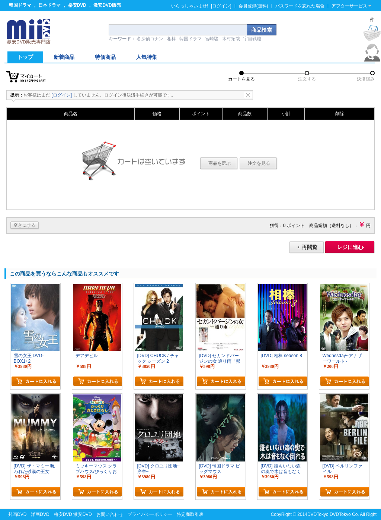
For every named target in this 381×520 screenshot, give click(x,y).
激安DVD (82, 514)
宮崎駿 (211, 38)
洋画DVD (40, 514)
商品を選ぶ (219, 163)
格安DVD (77, 5)
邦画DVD (17, 514)
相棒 (171, 38)
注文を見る (259, 163)
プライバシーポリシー (150, 514)
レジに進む (350, 247)
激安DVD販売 (107, 5)
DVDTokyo (318, 514)
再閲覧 (309, 247)
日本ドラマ (49, 5)
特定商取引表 (190, 514)
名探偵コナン (150, 38)
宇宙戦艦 (252, 38)
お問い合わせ (109, 514)
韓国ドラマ (20, 5)
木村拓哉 (231, 38)
